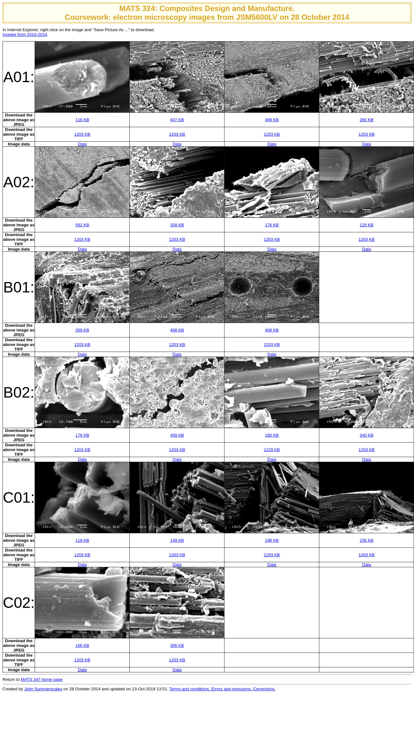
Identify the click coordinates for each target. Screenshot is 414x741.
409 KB (177, 435)
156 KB (367, 540)
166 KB (82, 645)
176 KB (272, 225)
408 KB (272, 330)
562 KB (82, 225)
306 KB (177, 645)
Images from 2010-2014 (25, 34)
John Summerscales (43, 689)
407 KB (177, 119)
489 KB (272, 119)
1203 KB (82, 134)
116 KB (82, 119)
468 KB (177, 330)
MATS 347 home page (42, 679)
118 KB (82, 540)
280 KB (367, 119)
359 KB (82, 330)
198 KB (272, 540)
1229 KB (272, 449)
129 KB (367, 225)
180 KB (272, 435)
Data (82, 144)
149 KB (177, 540)
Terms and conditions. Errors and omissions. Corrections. (222, 689)
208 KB (177, 225)
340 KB (367, 435)
